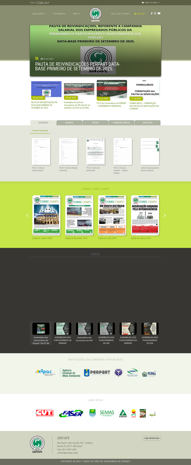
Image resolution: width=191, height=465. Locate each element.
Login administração (151, 438)
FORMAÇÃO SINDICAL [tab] (121, 123)
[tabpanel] (95, 131)
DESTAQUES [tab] (43, 123)
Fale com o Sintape (120, 14)
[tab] (41, 333)
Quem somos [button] (38, 14)
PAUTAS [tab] (95, 123)
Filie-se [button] (139, 14)
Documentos (59, 14)
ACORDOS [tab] (69, 123)
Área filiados (150, 3)
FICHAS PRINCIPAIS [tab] (40, 131)
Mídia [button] (75, 14)
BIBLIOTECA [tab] (147, 123)
